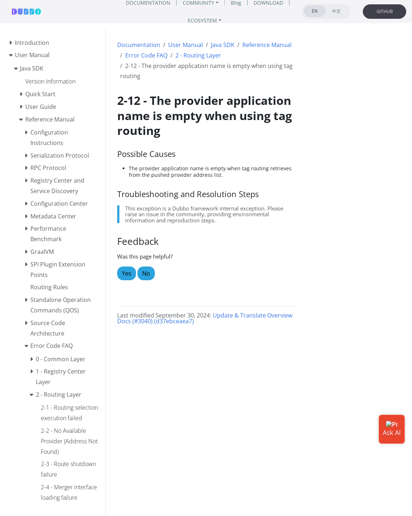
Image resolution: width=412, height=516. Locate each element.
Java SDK (222, 45)
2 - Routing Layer (198, 55)
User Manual (185, 45)
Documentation (138, 45)
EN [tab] (315, 11)
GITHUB (385, 11)
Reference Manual (267, 45)
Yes (126, 273)
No (146, 273)
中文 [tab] (336, 11)
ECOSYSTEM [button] (202, 20)
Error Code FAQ (146, 55)
